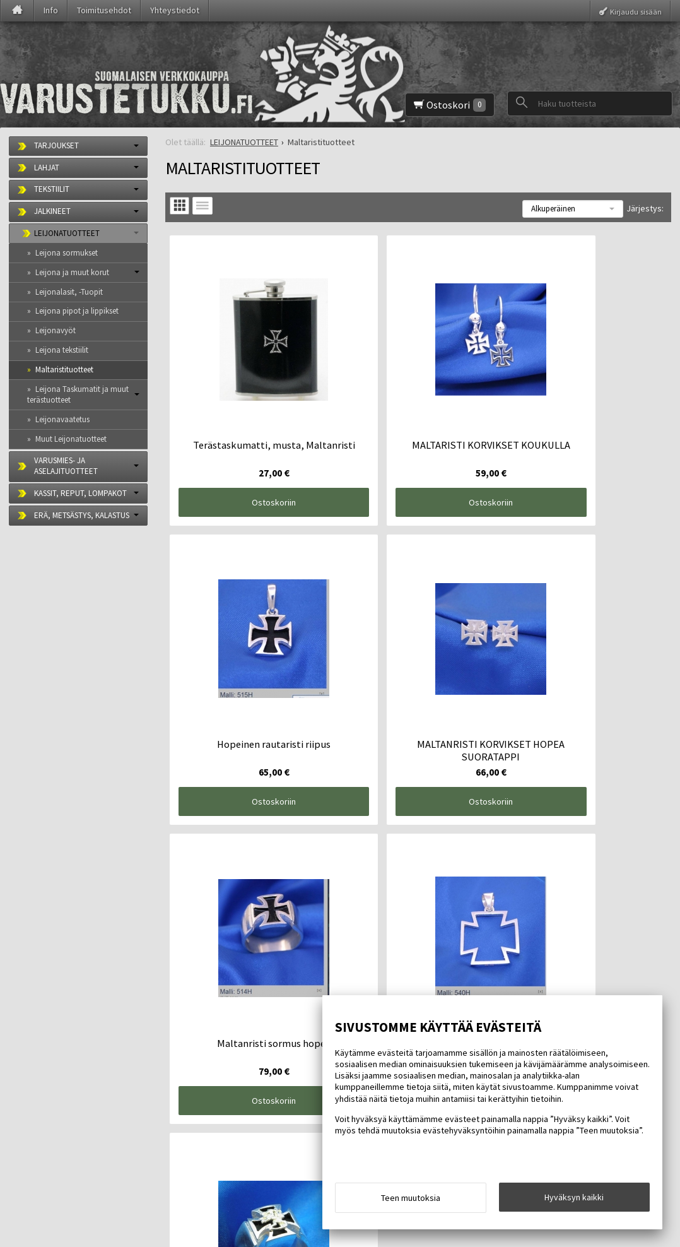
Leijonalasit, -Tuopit (69, 292)
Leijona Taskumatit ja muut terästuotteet (78, 394)
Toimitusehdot (104, 10)
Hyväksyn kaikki (574, 1201)
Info (51, 10)
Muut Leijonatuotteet (71, 439)
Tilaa (214, 1141)
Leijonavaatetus (62, 419)
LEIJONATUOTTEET (67, 233)
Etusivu (32, 1061)
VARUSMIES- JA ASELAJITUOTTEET (66, 465)
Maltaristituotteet (64, 369)
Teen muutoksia (410, 1201)
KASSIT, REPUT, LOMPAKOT (80, 493)
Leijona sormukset (66, 252)
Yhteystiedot (174, 10)
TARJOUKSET (56, 145)
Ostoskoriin (250, 453)
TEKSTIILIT (51, 189)
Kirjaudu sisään (636, 11)
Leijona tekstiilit (61, 350)
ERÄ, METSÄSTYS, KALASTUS (81, 515)
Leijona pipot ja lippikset (77, 310)
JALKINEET (52, 211)
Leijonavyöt (55, 330)
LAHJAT (46, 167)
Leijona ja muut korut (72, 272)
